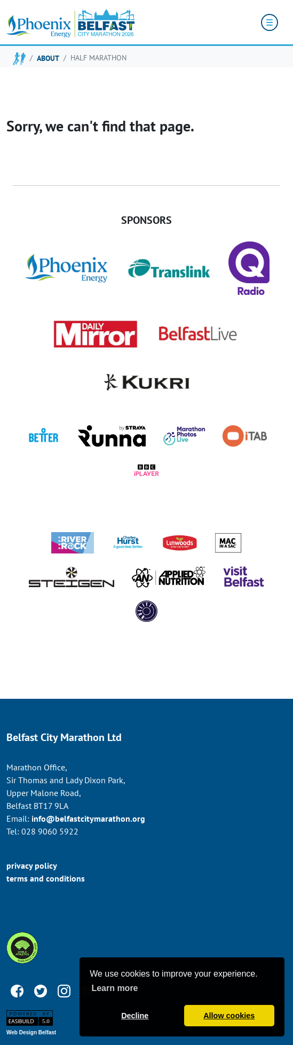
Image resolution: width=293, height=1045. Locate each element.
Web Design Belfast (31, 1032)
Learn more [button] (114, 988)
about (48, 58)
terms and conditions (45, 878)
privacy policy (31, 865)
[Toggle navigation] (269, 22)
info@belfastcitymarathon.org (88, 818)
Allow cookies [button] (229, 1015)
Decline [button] (134, 1015)
